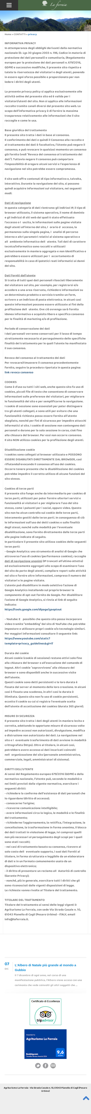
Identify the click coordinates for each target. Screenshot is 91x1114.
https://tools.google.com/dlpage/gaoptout (33, 610)
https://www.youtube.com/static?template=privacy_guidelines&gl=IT (29, 641)
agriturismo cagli (63, 1078)
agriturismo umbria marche (34, 1078)
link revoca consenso (19, 373)
